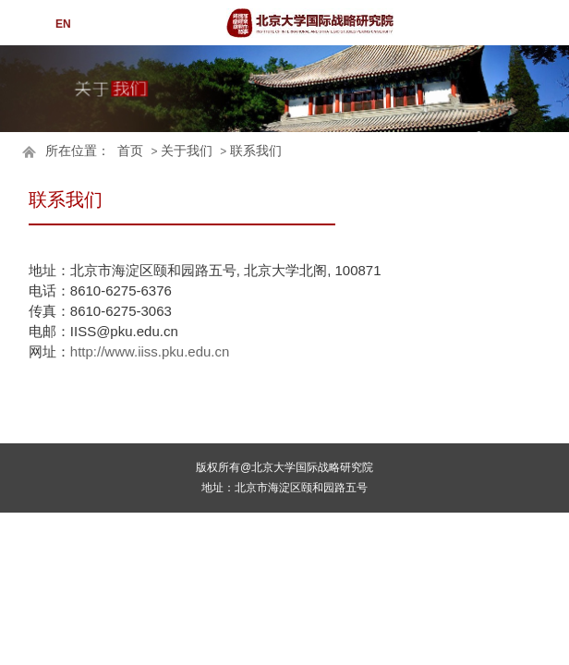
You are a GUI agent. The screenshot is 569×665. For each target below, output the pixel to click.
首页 (130, 151)
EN (63, 24)
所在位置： (77, 151)
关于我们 (186, 151)
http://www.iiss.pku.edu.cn (150, 351)
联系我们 (256, 151)
